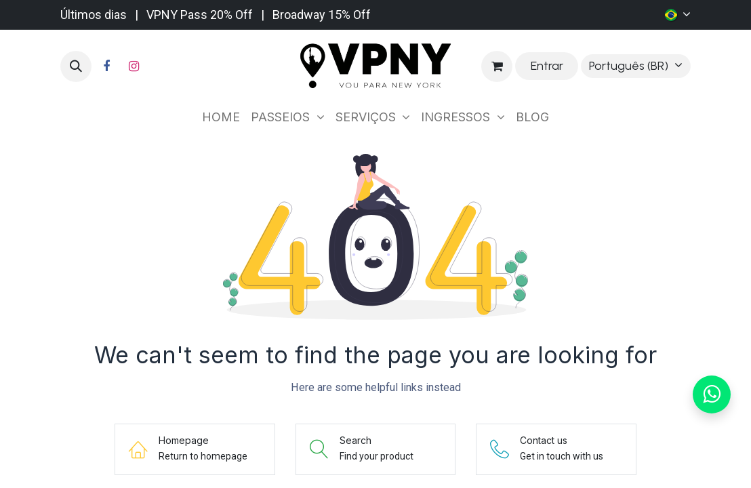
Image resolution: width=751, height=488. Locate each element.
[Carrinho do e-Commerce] (496, 66)
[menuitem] (221, 116)
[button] (76, 66)
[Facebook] (106, 66)
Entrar (547, 65)
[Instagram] (133, 66)
